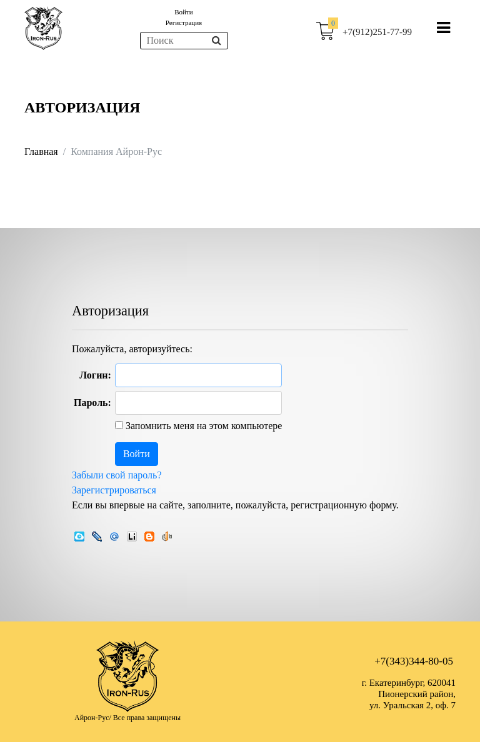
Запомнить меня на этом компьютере (202, 425)
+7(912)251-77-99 (377, 32)
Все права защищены (147, 717)
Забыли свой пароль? (117, 475)
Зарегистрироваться (114, 490)
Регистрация (184, 22)
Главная (41, 151)
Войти (183, 12)
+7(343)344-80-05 (413, 661)
